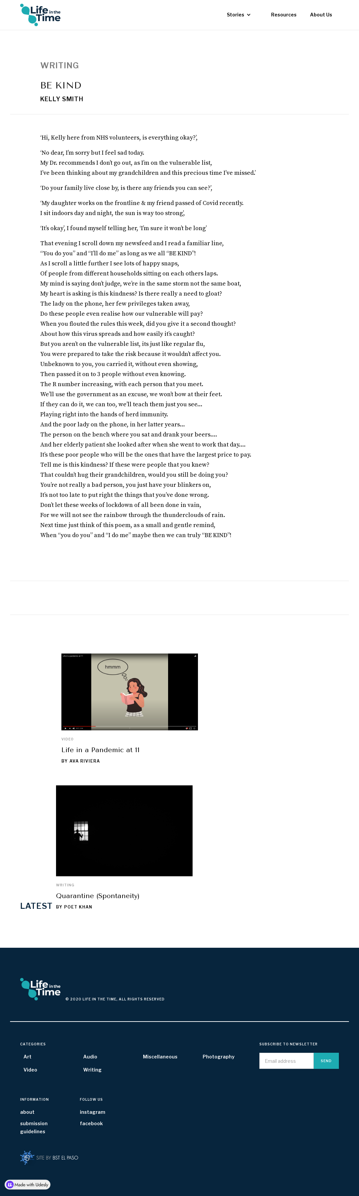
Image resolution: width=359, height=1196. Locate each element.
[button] (239, 14)
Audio (90, 1056)
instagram (92, 1112)
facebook (91, 1123)
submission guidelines (34, 1127)
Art (27, 1056)
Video (67, 739)
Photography (219, 1056)
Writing (65, 885)
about (27, 1112)
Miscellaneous (160, 1056)
